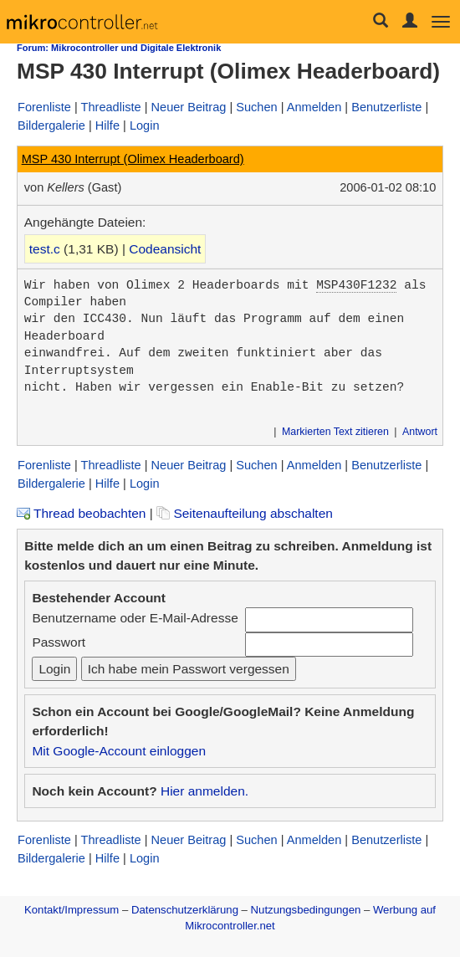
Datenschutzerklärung (184, 909)
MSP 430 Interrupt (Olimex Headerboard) (133, 159)
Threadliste (111, 107)
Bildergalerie (51, 125)
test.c (44, 249)
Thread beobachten (81, 513)
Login (145, 125)
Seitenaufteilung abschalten (244, 513)
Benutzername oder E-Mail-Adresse (135, 618)
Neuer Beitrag (189, 107)
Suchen (256, 107)
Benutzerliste (386, 107)
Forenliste (44, 107)
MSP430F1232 (356, 285)
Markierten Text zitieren (335, 432)
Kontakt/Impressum (71, 909)
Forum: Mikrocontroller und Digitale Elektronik (119, 48)
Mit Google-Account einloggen (119, 751)
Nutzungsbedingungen (306, 909)
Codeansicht (165, 249)
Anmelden (314, 107)
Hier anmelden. (204, 791)
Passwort (58, 642)
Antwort (419, 432)
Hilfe (107, 125)
